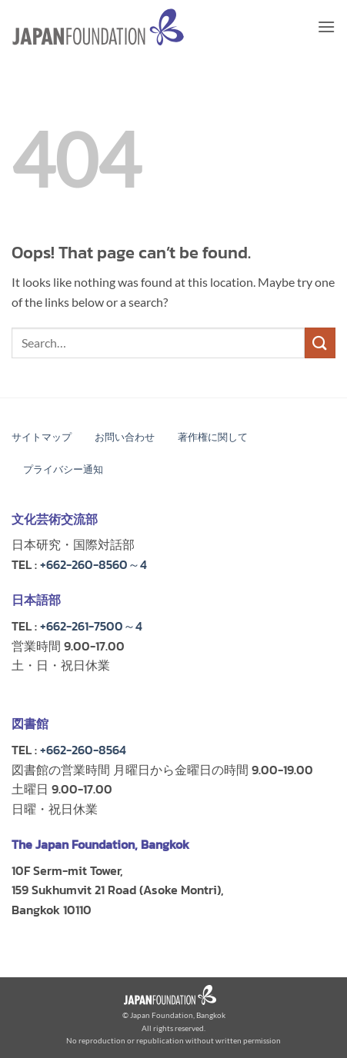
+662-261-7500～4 (91, 626)
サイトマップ (42, 437)
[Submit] (320, 343)
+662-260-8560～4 (93, 564)
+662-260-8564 (83, 749)
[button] (326, 26)
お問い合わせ (125, 437)
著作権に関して (213, 437)
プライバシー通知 (63, 469)
